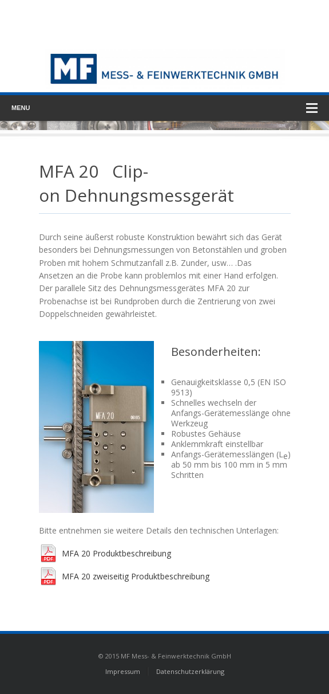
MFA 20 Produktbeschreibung (116, 553)
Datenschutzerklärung (190, 671)
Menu (164, 108)
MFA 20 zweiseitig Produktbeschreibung (135, 576)
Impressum (122, 671)
